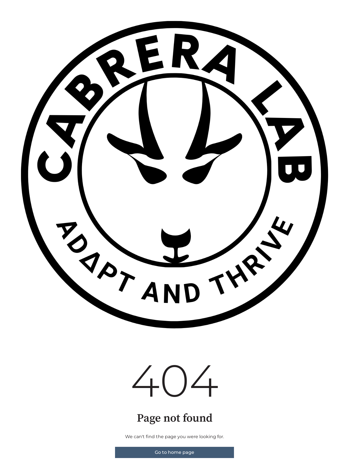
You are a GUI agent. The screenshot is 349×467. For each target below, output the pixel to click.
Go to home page (174, 452)
